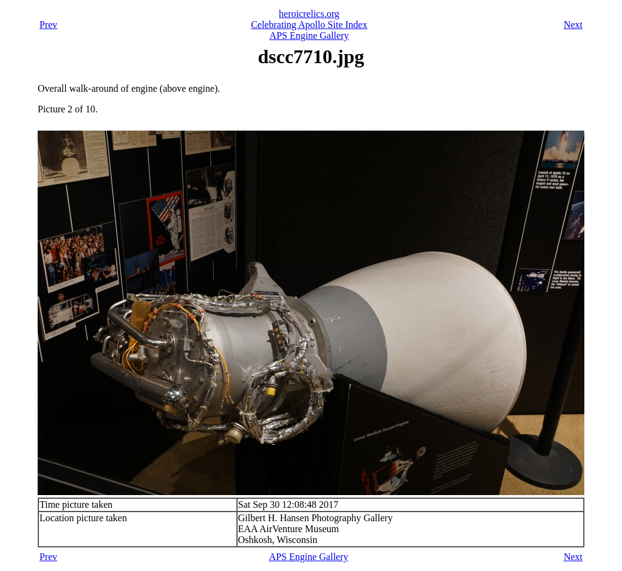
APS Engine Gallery (309, 35)
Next (573, 24)
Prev (48, 24)
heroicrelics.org (309, 14)
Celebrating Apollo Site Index (309, 24)
